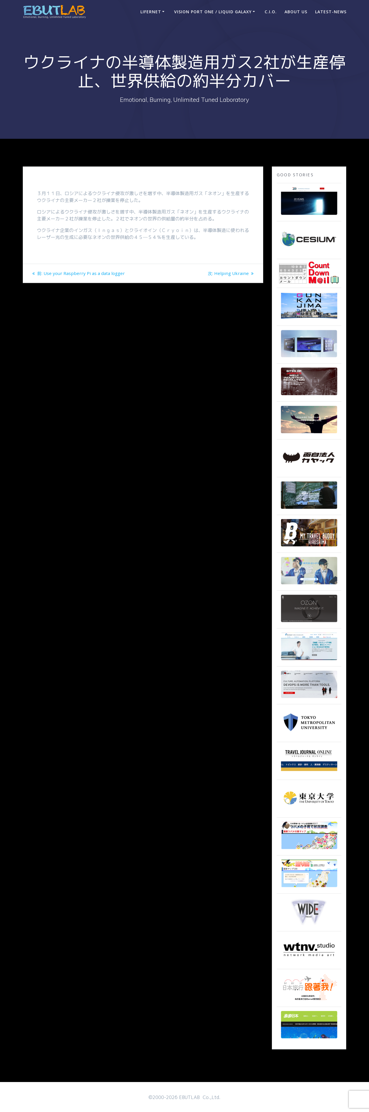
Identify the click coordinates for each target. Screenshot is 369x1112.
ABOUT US (296, 11)
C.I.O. (271, 11)
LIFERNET (150, 11)
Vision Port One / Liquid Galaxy (213, 11)
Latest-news (331, 11)
